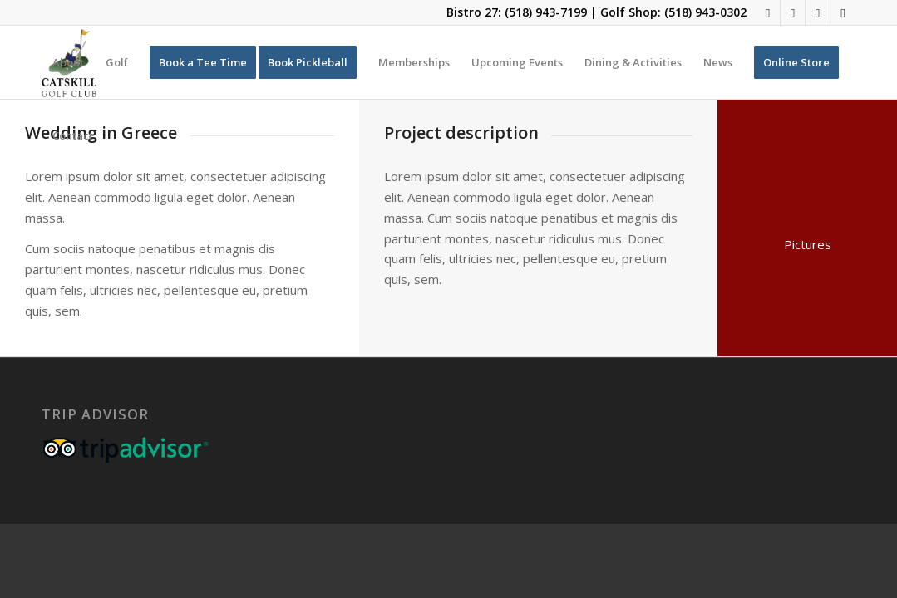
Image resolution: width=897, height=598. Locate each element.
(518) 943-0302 (705, 12)
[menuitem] (68, 62)
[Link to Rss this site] (818, 12)
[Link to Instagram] (793, 12)
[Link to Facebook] (768, 12)
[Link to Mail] (842, 12)
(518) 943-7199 (546, 12)
